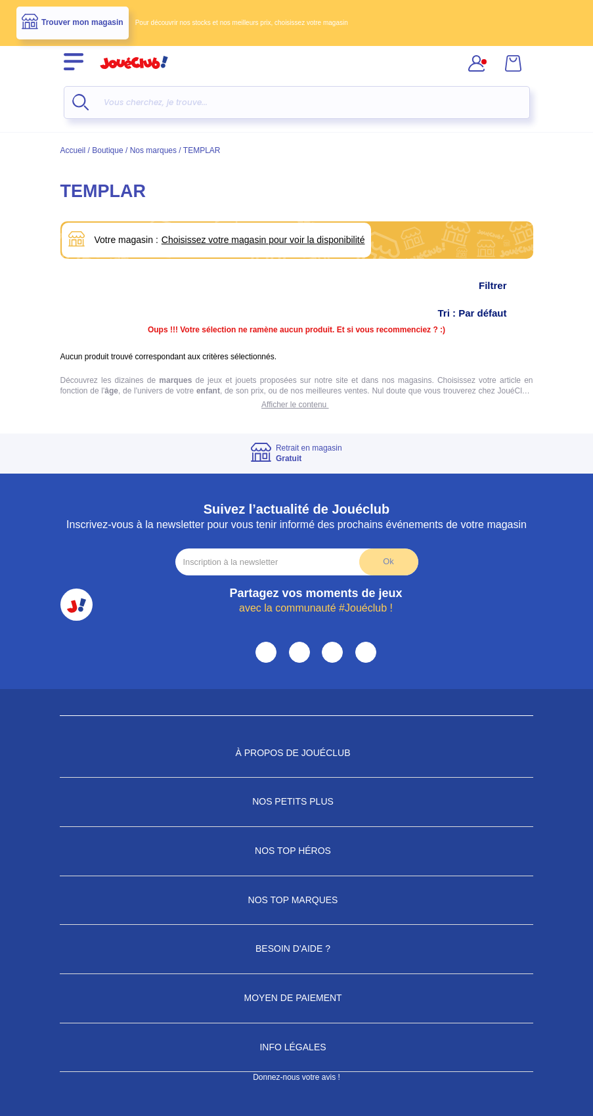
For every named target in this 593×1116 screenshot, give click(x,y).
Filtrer (506, 285)
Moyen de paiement (296, 998)
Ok (388, 561)
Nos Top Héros (296, 850)
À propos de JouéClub (296, 753)
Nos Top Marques (296, 900)
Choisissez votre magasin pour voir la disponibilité (263, 239)
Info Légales (296, 1047)
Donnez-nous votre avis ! (296, 1077)
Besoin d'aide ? (296, 948)
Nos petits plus (296, 801)
